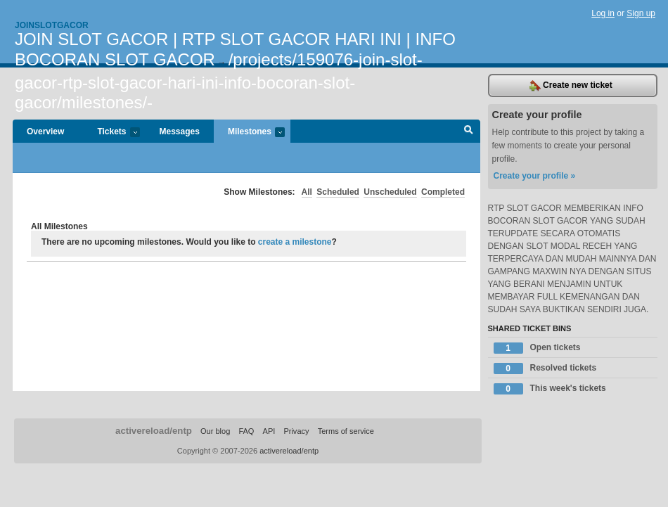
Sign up (641, 13)
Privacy (296, 431)
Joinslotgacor (52, 25)
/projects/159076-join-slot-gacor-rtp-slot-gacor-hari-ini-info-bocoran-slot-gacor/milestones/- (219, 81)
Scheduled (337, 192)
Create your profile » (535, 176)
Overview (45, 131)
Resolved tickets (545, 368)
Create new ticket (570, 85)
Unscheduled (390, 192)
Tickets (111, 133)
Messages (180, 131)
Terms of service (346, 431)
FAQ (246, 431)
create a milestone (295, 242)
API (269, 431)
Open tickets (537, 348)
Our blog (215, 431)
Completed (443, 192)
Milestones (249, 133)
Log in (603, 13)
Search (468, 131)
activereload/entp (153, 430)
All (307, 192)
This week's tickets (550, 388)
